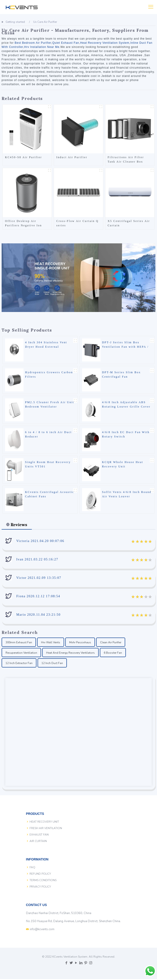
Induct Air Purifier (71, 157)
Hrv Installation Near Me (41, 47)
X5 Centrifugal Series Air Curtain (129, 223)
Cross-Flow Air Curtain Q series (77, 223)
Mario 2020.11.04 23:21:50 (38, 614)
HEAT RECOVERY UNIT (44, 822)
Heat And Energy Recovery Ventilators (70, 653)
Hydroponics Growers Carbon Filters (49, 374)
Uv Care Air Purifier (45, 22)
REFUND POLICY (40, 874)
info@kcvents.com (42, 929)
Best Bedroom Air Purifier (33, 42)
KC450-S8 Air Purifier (23, 157)
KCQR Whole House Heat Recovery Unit (122, 464)
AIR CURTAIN (38, 841)
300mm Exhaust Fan (19, 642)
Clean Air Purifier (110, 642)
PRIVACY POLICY (40, 887)
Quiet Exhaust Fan (65, 42)
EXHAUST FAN (39, 834)
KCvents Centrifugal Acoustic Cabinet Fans (49, 494)
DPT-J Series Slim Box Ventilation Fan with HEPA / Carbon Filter (125, 347)
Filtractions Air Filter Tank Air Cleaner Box (126, 159)
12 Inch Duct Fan (52, 663)
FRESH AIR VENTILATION (46, 828)
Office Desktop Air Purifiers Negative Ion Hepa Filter (23, 223)
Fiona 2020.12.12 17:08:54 (38, 596)
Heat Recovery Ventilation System (104, 42)
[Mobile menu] (151, 7)
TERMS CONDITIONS (43, 880)
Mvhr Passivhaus (80, 642)
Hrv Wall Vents (50, 642)
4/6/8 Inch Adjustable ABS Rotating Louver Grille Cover (126, 404)
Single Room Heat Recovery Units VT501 (48, 464)
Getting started (15, 22)
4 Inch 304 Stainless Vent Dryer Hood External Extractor (46, 347)
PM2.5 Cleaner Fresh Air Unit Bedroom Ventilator (49, 404)
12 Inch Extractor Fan (19, 663)
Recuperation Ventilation (21, 653)
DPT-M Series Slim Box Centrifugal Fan (121, 374)
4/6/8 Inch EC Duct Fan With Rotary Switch (126, 434)
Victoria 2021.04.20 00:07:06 (40, 541)
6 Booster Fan (113, 653)
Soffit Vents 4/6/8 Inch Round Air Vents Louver (126, 494)
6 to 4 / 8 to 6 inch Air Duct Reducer (48, 434)
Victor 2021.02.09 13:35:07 (38, 578)
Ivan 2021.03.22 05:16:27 (37, 559)
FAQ (32, 867)
